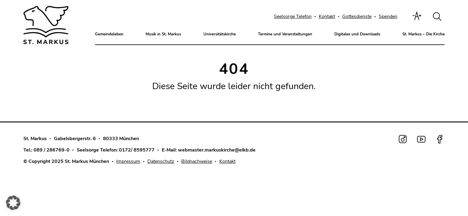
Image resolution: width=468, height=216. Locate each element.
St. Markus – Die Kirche (423, 34)
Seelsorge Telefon (293, 16)
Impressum (128, 160)
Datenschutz (160, 160)
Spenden (388, 16)
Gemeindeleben (109, 34)
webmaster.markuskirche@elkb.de (217, 149)
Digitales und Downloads (357, 34)
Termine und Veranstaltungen (285, 34)
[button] (13, 203)
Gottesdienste (357, 16)
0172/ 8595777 (137, 149)
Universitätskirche (219, 34)
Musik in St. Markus (163, 34)
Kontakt (327, 16)
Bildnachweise (196, 160)
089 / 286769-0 (52, 149)
